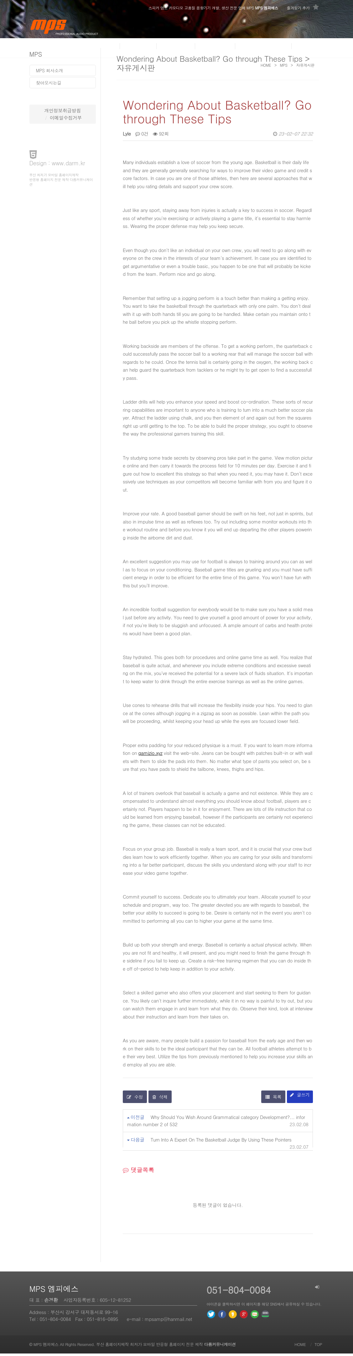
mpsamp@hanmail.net (168, 1321)
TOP (318, 1347)
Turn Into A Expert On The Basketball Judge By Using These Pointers (221, 1142)
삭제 (160, 1099)
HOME (300, 1347)
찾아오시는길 (48, 83)
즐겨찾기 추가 (303, 7)
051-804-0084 (55, 1321)
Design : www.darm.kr (57, 163)
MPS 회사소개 (49, 70)
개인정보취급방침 (62, 110)
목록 (273, 1099)
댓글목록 (138, 1172)
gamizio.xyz (150, 755)
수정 (135, 1099)
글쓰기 (299, 1097)
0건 (141, 134)
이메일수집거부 (66, 117)
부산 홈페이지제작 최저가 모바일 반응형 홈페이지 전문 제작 (166, 1347)
